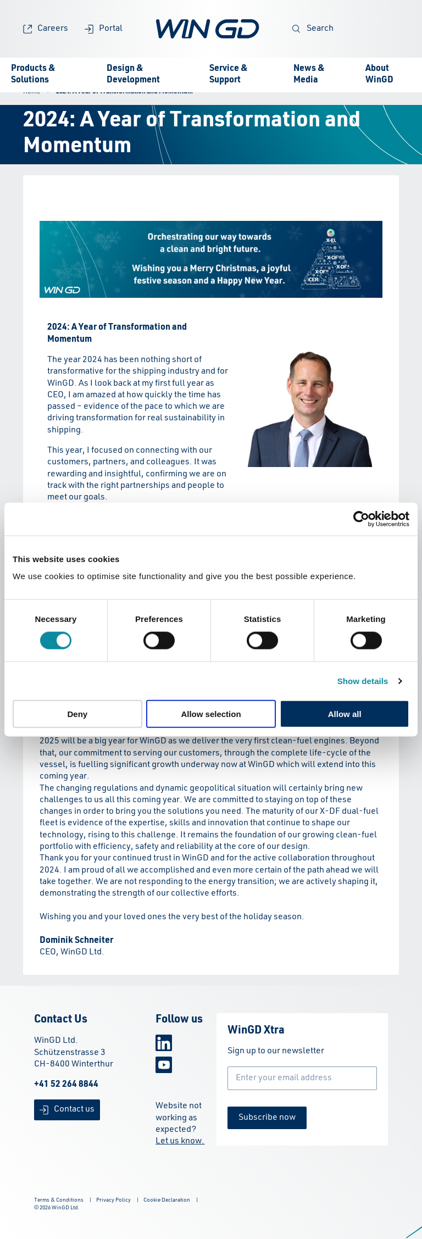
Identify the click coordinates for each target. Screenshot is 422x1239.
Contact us (67, 1109)
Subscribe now (267, 1117)
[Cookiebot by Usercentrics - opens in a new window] (361, 518)
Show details (362, 680)
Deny (77, 714)
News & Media (309, 74)
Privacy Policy (113, 1200)
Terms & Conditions (59, 1200)
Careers (45, 29)
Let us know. (180, 1141)
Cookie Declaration (166, 1200)
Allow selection (211, 714)
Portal (104, 29)
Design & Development (133, 74)
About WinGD (379, 74)
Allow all (345, 714)
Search (313, 29)
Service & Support (228, 74)
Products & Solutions (33, 74)
